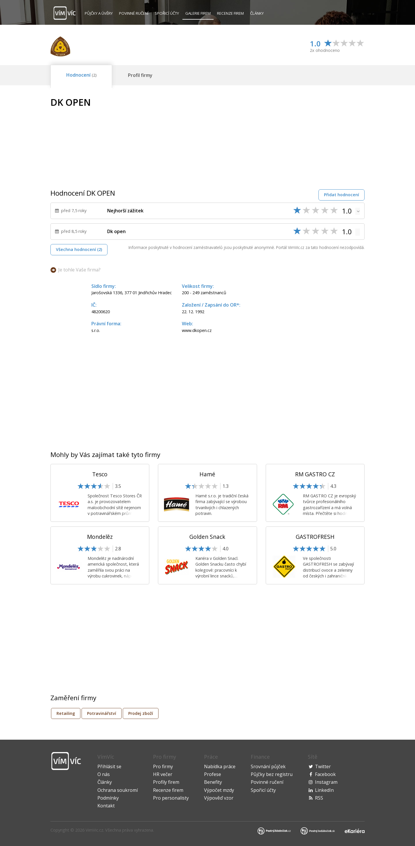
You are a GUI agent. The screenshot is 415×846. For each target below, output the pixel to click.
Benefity (213, 782)
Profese (212, 774)
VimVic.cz (94, 830)
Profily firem (166, 782)
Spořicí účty (167, 13)
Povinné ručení (133, 13)
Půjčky (99, 13)
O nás (103, 774)
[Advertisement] (316, 137)
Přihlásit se (109, 766)
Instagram (326, 782)
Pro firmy (163, 766)
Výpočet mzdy (219, 790)
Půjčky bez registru (272, 774)
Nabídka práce (219, 766)
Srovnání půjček (268, 766)
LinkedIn (324, 790)
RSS (319, 798)
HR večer (162, 774)
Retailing (65, 713)
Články (257, 13)
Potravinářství (101, 713)
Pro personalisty (171, 798)
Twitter (323, 766)
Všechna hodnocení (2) (79, 249)
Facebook (325, 774)
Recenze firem (230, 13)
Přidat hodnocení (341, 194)
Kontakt (106, 805)
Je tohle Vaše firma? (79, 270)
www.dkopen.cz (197, 330)
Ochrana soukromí (117, 790)
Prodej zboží (140, 713)
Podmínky (108, 798)
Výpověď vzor (218, 798)
